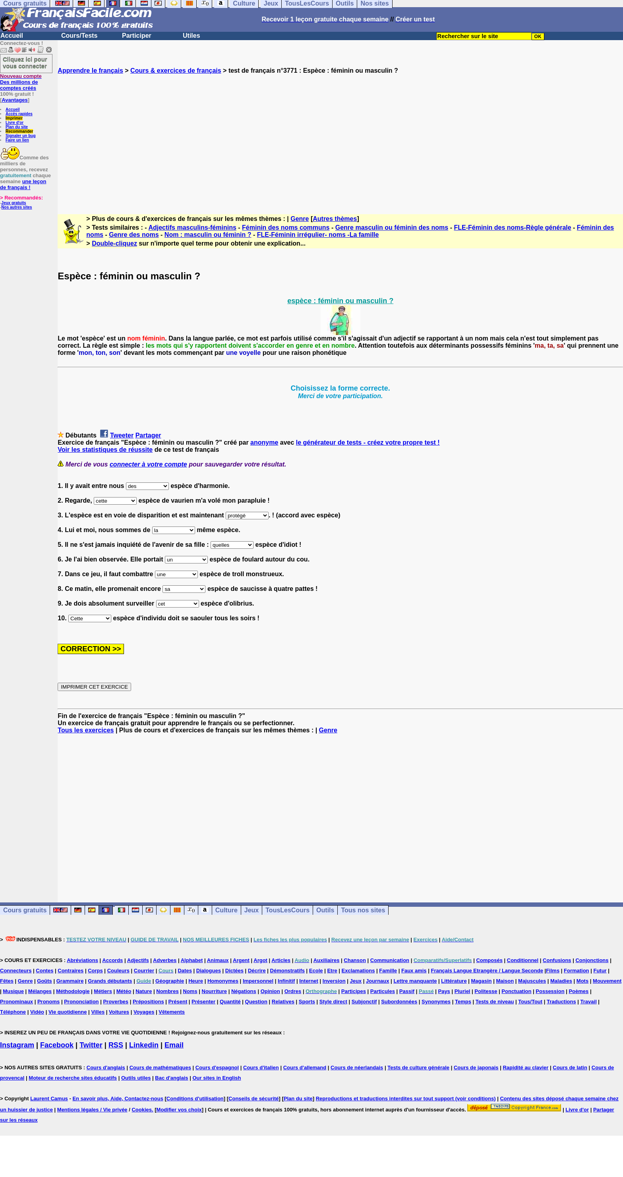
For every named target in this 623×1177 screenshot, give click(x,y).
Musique (13, 991)
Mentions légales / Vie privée (92, 1110)
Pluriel (462, 991)
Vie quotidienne (67, 1012)
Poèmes (578, 991)
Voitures (119, 1012)
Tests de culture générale (418, 1068)
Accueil (11, 35)
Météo (124, 991)
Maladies (561, 981)
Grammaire (70, 981)
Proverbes (115, 1002)
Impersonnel (258, 981)
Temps (463, 1002)
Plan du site (17, 127)
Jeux (251, 910)
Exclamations (358, 971)
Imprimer (14, 118)
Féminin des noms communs (285, 227)
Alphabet (192, 960)
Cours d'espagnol (217, 1068)
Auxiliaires (326, 960)
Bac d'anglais (171, 1078)
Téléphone (13, 1012)
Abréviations (82, 960)
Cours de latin (570, 1068)
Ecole (316, 971)
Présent (178, 1002)
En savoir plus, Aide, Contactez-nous (117, 1099)
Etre (332, 971)
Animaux (218, 960)
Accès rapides (19, 114)
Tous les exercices (86, 730)
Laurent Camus (49, 1099)
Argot (260, 960)
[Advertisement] (340, 137)
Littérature (453, 981)
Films (552, 971)
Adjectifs (138, 960)
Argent (241, 960)
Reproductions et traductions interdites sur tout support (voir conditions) (406, 1099)
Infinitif (286, 981)
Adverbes (164, 960)
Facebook (57, 1045)
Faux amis (414, 971)
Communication (389, 960)
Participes (353, 991)
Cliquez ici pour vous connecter (25, 62)
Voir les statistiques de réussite (105, 449)
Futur (599, 971)
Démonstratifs (287, 971)
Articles (280, 960)
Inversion (334, 981)
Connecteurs (15, 971)
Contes (44, 971)
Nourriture (214, 991)
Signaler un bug (21, 136)
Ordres (293, 991)
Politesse (485, 991)
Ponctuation (516, 991)
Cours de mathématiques (160, 1068)
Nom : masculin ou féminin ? (208, 234)
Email (174, 1045)
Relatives (283, 1002)
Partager (148, 435)
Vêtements (172, 1012)
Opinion (270, 991)
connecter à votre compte (148, 464)
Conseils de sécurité (253, 1099)
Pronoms (48, 1002)
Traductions (561, 1002)
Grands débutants (110, 981)
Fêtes (7, 981)
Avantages (14, 100)
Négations (243, 991)
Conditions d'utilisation (195, 1099)
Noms (190, 991)
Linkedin (144, 1045)
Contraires (70, 971)
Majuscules (532, 981)
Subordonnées (399, 1002)
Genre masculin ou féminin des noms (392, 227)
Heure (195, 981)
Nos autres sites (16, 207)
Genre (299, 218)
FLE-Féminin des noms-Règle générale (512, 227)
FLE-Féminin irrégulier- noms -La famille (318, 234)
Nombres (167, 991)
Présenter (203, 1002)
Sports (307, 1002)
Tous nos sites (363, 910)
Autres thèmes (335, 218)
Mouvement (607, 981)
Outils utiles (136, 1078)
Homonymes (222, 981)
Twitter (91, 1045)
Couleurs (118, 971)
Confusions (557, 960)
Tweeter (122, 435)
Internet (308, 981)
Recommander (19, 131)
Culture (226, 910)
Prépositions (148, 1002)
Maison (505, 981)
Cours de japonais (476, 1068)
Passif (406, 991)
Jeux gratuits (13, 203)
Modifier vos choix (179, 1110)
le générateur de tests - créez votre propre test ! (368, 442)
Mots (582, 981)
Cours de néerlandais (357, 1068)
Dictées (234, 971)
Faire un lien (17, 140)
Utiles (191, 35)
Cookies (142, 1110)
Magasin (481, 981)
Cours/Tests (79, 35)
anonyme (264, 442)
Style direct (333, 1002)
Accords (112, 960)
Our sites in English (216, 1078)
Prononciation (81, 1002)
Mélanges (40, 991)
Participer (136, 35)
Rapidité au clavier (525, 1068)
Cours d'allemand (305, 1068)
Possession (550, 991)
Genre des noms (134, 234)
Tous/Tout (530, 1002)
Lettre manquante (415, 981)
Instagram (17, 1045)
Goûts (44, 981)
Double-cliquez (114, 243)
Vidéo (37, 1012)
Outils (325, 910)
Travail (588, 1002)
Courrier (144, 971)
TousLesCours (287, 910)
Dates (185, 971)
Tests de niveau (495, 1002)
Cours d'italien (261, 1068)
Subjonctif (364, 1002)
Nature (143, 991)
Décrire (257, 971)
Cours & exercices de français (175, 70)
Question (256, 1002)
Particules (382, 991)
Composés (489, 960)
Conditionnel (522, 960)
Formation (576, 971)
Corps (95, 971)
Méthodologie (73, 991)
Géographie (169, 981)
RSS (115, 1045)
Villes (97, 1012)
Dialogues (208, 971)
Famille (388, 971)
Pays (444, 991)
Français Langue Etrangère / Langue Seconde (487, 971)
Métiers (103, 991)
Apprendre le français (90, 70)
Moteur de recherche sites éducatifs (73, 1078)
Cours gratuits (24, 910)
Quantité (230, 1002)
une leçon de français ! (23, 184)
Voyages (144, 1012)
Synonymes (436, 1002)
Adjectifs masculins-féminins (192, 227)
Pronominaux (16, 1002)
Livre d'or (14, 122)
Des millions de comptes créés (21, 82)
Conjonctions (591, 960)
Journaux (377, 981)
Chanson (355, 960)
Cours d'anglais (106, 1068)
